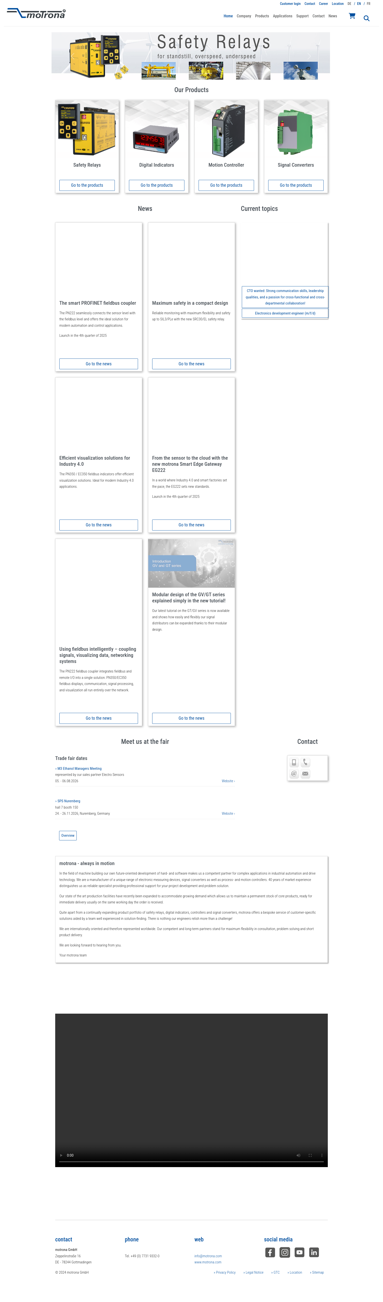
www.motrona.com (207, 1262)
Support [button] (302, 16)
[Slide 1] (173, 73)
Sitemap (317, 1272)
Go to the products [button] (87, 185)
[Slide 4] (199, 73)
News (333, 16)
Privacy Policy (225, 1272)
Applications (283, 16)
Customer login (290, 4)
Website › (228, 781)
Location (338, 4)
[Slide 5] (208, 73)
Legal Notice (254, 1272)
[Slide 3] (190, 73)
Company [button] (244, 16)
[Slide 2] (182, 73)
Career (323, 4)
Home (228, 16)
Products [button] (262, 16)
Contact (310, 4)
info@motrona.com (208, 1256)
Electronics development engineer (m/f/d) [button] (285, 313)
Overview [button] (67, 835)
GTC (276, 1272)
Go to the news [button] (99, 363)
